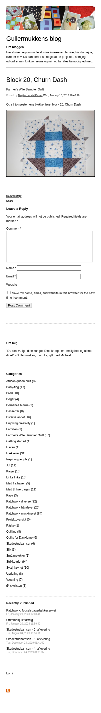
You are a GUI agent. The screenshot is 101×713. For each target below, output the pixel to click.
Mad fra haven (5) (18, 489)
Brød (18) (12, 399)
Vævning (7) (14, 585)
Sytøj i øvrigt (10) (17, 573)
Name (11, 274)
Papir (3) (12, 501)
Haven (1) (13, 453)
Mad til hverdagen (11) (21, 495)
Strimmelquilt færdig (23, 627)
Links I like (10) (16, 483)
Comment (13, 228)
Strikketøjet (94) (17, 567)
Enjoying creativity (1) (20, 429)
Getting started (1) (18, 447)
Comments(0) (14, 196)
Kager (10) (13, 477)
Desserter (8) (15, 417)
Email (11, 282)
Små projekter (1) (18, 561)
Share (9, 200)
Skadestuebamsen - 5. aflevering (28, 646)
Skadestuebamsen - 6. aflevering (28, 637)
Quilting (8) (13, 537)
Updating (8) (14, 579)
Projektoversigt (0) (18, 525)
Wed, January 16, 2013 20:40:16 (61, 95)
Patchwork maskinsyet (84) (24, 519)
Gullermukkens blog (34, 38)
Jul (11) (11, 471)
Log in (10, 679)
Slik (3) (11, 555)
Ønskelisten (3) (16, 591)
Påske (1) (12, 531)
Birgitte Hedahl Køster (30, 95)
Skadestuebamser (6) (20, 549)
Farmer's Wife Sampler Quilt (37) (28, 441)
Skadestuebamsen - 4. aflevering (28, 656)
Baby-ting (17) (15, 393)
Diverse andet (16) (18, 423)
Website (11, 290)
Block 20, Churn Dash (36, 79)
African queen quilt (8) (21, 387)
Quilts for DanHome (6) (21, 543)
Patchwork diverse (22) (21, 507)
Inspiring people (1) (19, 465)
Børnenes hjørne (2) (19, 411)
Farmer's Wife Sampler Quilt (25, 89)
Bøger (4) (12, 405)
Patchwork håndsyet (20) (23, 513)
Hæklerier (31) (16, 459)
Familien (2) (14, 435)
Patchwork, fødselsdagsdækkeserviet (31, 618)
